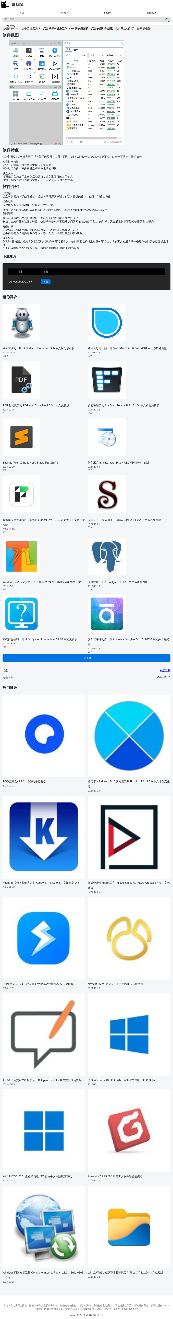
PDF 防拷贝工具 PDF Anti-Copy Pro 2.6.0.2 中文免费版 (36, 405)
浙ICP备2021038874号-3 (90, 1314)
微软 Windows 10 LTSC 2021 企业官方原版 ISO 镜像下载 (122, 1080)
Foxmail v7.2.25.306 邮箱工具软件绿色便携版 (115, 1176)
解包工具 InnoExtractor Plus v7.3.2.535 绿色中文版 (118, 462)
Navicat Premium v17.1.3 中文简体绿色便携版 (115, 984)
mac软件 (108, 12)
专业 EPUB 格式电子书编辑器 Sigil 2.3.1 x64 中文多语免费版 (124, 520)
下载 (45, 281)
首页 (21, 12)
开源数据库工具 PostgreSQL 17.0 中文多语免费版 (118, 582)
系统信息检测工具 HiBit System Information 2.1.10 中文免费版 (40, 639)
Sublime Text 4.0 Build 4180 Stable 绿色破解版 (31, 462)
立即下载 (86, 657)
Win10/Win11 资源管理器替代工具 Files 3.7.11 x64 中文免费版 (125, 1272)
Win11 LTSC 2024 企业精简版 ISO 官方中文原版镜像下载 (37, 1176)
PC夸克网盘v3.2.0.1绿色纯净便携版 (24, 781)
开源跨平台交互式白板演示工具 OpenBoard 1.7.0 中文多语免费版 (42, 1080)
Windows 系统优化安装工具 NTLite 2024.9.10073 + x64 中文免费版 (43, 582)
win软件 (65, 12)
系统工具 (165, 670)
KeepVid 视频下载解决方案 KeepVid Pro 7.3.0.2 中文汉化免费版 (41, 882)
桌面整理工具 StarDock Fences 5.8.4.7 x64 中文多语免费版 (123, 405)
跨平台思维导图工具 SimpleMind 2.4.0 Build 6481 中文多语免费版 (127, 348)
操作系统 (151, 12)
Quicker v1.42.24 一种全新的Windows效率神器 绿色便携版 (38, 984)
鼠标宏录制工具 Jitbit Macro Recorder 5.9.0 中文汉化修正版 (38, 348)
